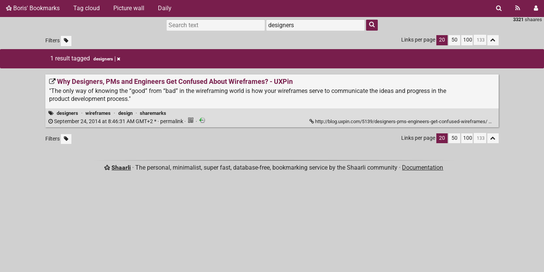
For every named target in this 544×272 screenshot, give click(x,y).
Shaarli (121, 167)
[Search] (499, 8)
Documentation (422, 167)
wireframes (98, 113)
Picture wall (128, 8)
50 (454, 40)
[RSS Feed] (517, 8)
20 (442, 40)
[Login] (536, 8)
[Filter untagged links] (66, 41)
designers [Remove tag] (106, 59)
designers (67, 113)
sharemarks (153, 113)
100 (467, 40)
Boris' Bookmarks (33, 8)
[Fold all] (493, 40)
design (125, 113)
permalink (116, 121)
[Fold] (492, 120)
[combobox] (315, 25)
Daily (165, 8)
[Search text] (216, 25)
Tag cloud (86, 8)
